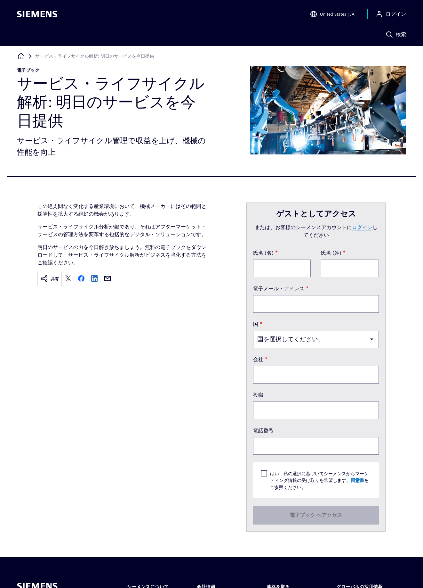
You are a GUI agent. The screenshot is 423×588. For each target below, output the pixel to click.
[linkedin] (94, 279)
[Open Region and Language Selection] (332, 14)
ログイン (362, 227)
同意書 (357, 480)
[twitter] (68, 279)
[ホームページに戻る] (21, 56)
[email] (107, 279)
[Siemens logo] (37, 14)
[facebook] (81, 279)
